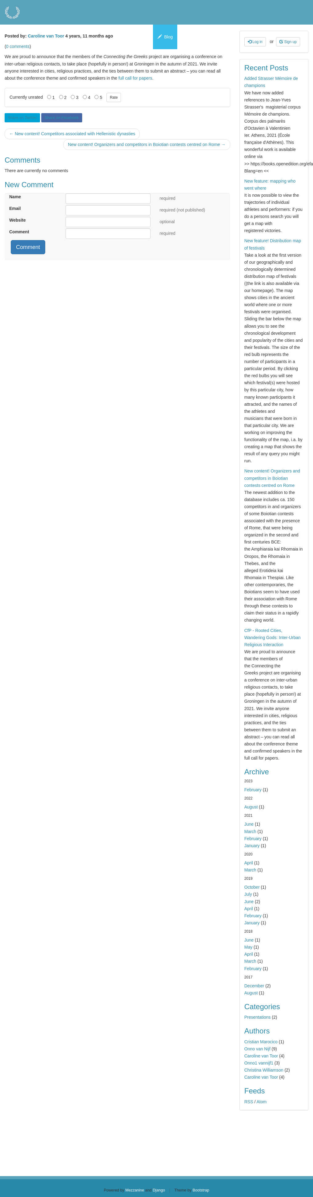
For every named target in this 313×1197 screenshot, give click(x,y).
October (252, 887)
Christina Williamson (263, 1070)
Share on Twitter (22, 118)
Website (17, 220)
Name (15, 196)
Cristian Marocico (261, 1041)
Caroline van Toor (46, 36)
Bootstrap (201, 1190)
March (250, 831)
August (251, 806)
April (248, 862)
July (248, 894)
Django (159, 1190)
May (248, 947)
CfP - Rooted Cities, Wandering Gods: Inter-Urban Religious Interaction (272, 637)
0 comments (18, 46)
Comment (19, 231)
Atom (261, 1101)
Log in (255, 42)
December (254, 985)
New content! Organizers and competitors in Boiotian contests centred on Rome (272, 478)
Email (15, 208)
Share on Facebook (62, 118)
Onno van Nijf (257, 1048)
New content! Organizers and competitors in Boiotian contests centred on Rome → (147, 144)
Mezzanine (134, 1190)
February (253, 789)
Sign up (288, 42)
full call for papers (135, 78)
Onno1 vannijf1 (258, 1063)
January (252, 845)
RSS (248, 1101)
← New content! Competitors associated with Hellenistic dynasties (72, 133)
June (249, 824)
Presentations (257, 1017)
